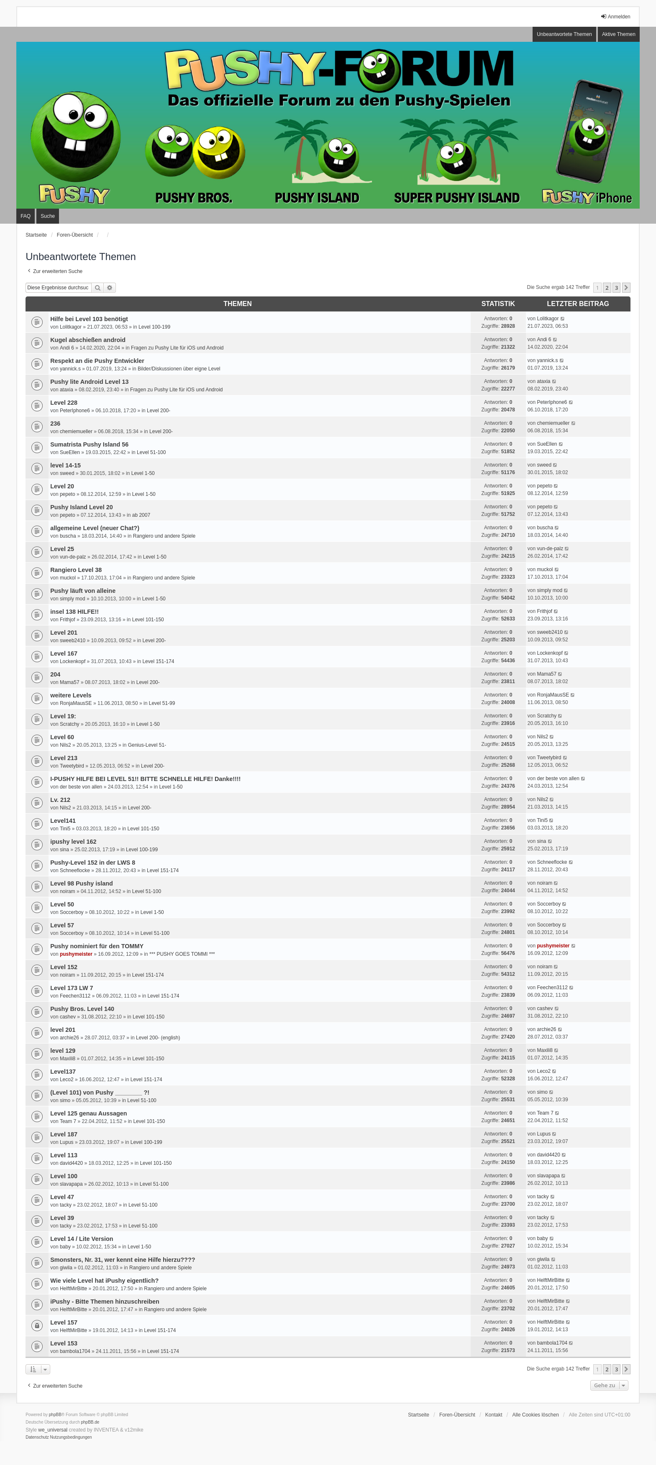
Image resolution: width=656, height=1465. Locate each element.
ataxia (66, 390)
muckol (68, 578)
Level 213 (63, 758)
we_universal (52, 1430)
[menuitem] (37, 1437)
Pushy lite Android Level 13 (89, 381)
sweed (67, 473)
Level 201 (63, 632)
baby (65, 1247)
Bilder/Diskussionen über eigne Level (179, 369)
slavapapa (71, 1184)
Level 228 (63, 402)
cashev (68, 1017)
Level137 (63, 1071)
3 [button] (616, 287)
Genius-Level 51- (147, 745)
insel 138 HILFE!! (74, 611)
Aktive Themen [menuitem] (619, 34)
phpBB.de (90, 1422)
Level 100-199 (154, 327)
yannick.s (70, 369)
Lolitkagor (71, 327)
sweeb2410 (72, 640)
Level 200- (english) (158, 1038)
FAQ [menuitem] (25, 216)
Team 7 (68, 1121)
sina (64, 849)
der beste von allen (81, 787)
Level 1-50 (143, 473)
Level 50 (62, 904)
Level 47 (62, 1197)
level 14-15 (65, 465)
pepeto (67, 494)
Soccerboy (72, 912)
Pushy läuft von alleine (82, 590)
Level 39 (62, 1218)
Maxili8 (67, 1059)
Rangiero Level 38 (76, 570)
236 (55, 423)
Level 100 (63, 1176)
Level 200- (158, 410)
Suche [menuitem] (48, 216)
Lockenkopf (72, 661)
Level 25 (62, 549)
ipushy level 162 (73, 841)
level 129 (62, 1050)
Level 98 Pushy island (81, 883)
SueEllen (70, 452)
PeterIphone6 (75, 410)
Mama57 (69, 682)
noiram (67, 891)
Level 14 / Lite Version (81, 1238)
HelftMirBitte (73, 1288)
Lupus (67, 1142)
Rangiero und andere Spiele (164, 536)
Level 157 (63, 1322)
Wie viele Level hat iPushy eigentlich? (104, 1280)
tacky (66, 1205)
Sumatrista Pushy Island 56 (89, 444)
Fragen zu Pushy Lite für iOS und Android (177, 348)
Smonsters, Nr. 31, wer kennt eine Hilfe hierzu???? (122, 1259)
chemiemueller (76, 431)
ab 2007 (141, 515)
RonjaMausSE (76, 703)
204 (55, 674)
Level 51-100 (151, 452)
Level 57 (62, 925)
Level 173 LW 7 (71, 988)
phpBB (55, 1414)
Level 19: (63, 716)
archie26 (69, 1038)
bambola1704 (75, 1351)
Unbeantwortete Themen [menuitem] (564, 34)
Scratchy (69, 724)
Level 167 (63, 653)
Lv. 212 (60, 799)
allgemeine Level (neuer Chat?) (94, 528)
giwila (66, 1268)
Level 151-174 (158, 661)
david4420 (71, 1163)
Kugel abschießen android (88, 340)
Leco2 (67, 1079)
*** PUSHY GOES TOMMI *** (182, 954)
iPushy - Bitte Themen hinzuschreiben (104, 1301)
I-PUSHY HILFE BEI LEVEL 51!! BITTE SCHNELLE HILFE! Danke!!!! (145, 779)
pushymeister (76, 954)
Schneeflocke (75, 870)
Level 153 (63, 1343)
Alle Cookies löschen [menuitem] (535, 1415)
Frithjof (67, 620)
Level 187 (63, 1134)
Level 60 (62, 737)
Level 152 (63, 967)
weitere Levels (70, 695)
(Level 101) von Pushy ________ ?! (99, 1092)
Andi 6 (67, 348)
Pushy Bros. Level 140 (82, 1009)
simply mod (72, 599)
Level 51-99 (162, 703)
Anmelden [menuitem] (615, 16)
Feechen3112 (75, 996)
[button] (626, 288)
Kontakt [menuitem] (493, 1415)
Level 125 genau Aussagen (88, 1113)
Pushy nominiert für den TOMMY (97, 946)
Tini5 (65, 829)
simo (65, 1100)
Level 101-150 (148, 620)
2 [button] (606, 287)
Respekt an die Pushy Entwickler (97, 360)
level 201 (62, 1029)
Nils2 (65, 745)
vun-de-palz (73, 557)
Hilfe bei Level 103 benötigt (89, 319)
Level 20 (62, 486)
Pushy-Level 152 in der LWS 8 (92, 862)
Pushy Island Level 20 (81, 507)
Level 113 (63, 1155)
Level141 (63, 820)
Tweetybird (72, 766)
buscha (68, 536)
